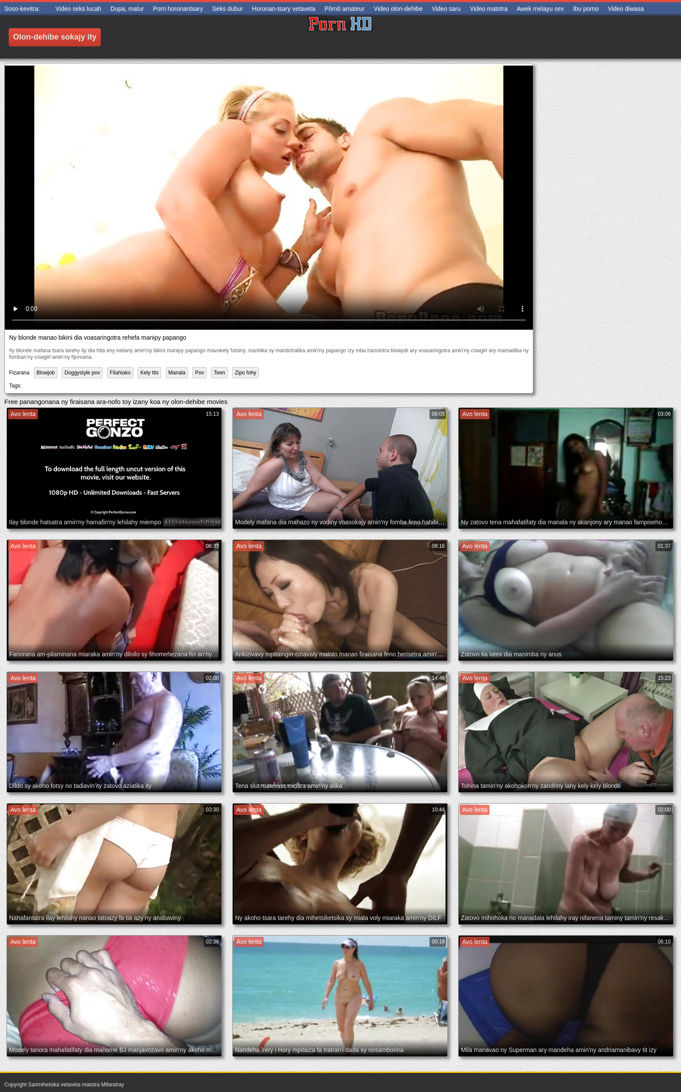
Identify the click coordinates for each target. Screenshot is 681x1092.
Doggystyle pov (82, 373)
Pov (199, 373)
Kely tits (149, 373)
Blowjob (45, 373)
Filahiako (120, 373)
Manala (177, 373)
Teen (219, 373)
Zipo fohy (245, 373)
